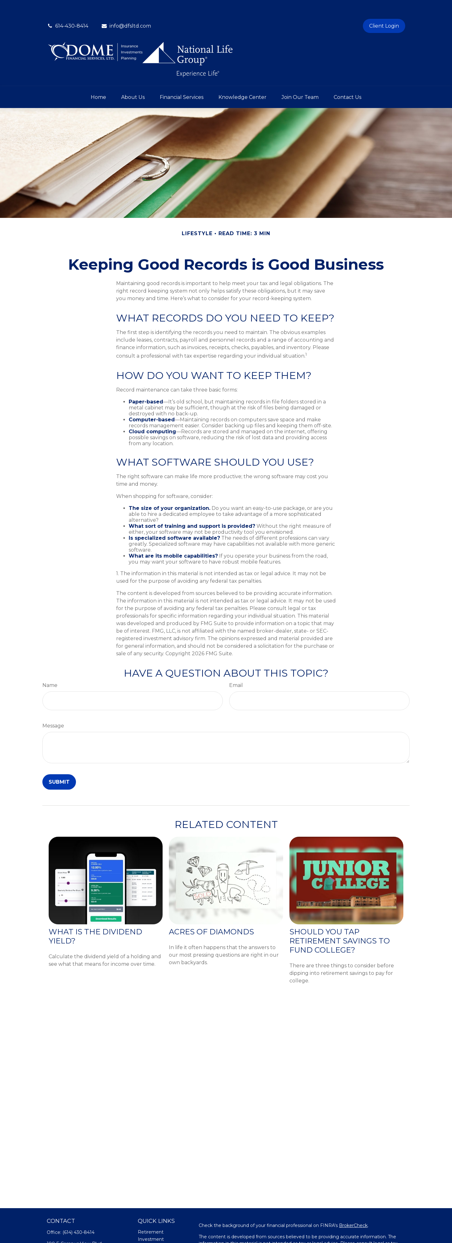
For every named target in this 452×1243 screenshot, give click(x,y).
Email (236, 666)
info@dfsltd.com (126, 7)
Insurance (148, 1235)
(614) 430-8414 (78, 1213)
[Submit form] (59, 763)
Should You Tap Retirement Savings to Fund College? (339, 922)
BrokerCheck (353, 1206)
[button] (98, 78)
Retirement (151, 1213)
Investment (151, 1220)
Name (49, 666)
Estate (145, 1227)
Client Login (384, 7)
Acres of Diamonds (211, 912)
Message (53, 707)
